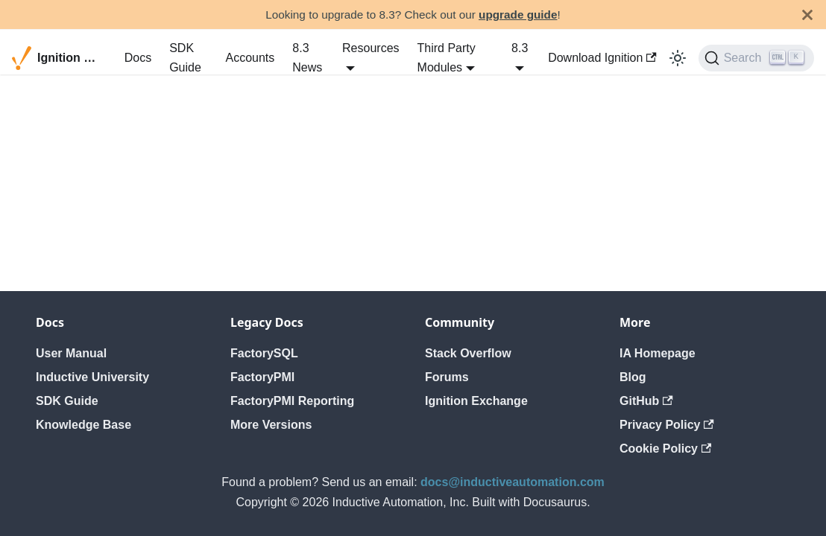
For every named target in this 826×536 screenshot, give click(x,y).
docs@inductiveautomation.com (512, 482)
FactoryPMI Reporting (292, 401)
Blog (633, 377)
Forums (447, 377)
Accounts (249, 57)
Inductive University (92, 377)
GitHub (646, 401)
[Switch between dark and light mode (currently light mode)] (678, 58)
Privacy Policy (667, 424)
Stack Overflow (468, 353)
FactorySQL (264, 353)
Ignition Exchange (476, 401)
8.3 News (307, 58)
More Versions (271, 424)
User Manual (71, 353)
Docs (137, 57)
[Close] (807, 14)
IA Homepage (658, 353)
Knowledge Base (83, 424)
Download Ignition (602, 57)
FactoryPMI (262, 377)
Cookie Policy (665, 448)
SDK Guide (185, 58)
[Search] (756, 58)
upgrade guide (518, 14)
